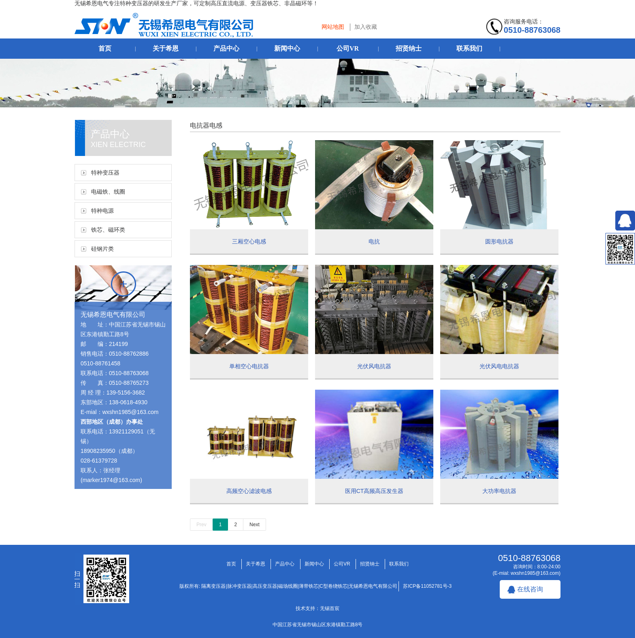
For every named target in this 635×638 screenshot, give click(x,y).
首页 (104, 48)
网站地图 (333, 26)
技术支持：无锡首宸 (317, 608)
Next (254, 524)
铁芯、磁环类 (108, 229)
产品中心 (226, 48)
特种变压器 (105, 172)
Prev (201, 524)
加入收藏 (365, 26)
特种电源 (102, 210)
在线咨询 (530, 589)
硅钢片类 (102, 248)
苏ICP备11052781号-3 (427, 586)
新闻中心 (287, 48)
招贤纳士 (409, 48)
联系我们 (469, 48)
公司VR (348, 48)
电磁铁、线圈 (108, 191)
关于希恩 (166, 48)
